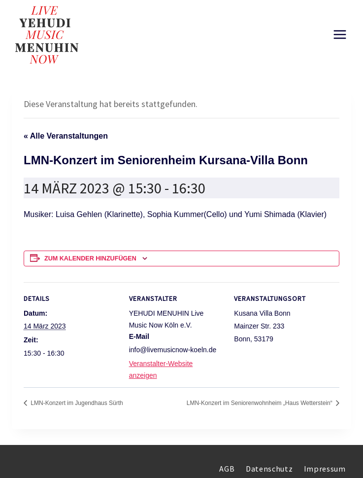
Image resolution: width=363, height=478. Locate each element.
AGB (226, 469)
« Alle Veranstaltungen (66, 136)
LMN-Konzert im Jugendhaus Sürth (76, 403)
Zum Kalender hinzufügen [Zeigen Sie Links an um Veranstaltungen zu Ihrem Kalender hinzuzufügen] (90, 258)
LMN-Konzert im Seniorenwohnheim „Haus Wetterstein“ (260, 403)
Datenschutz (269, 469)
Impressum (325, 469)
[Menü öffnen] (339, 34)
